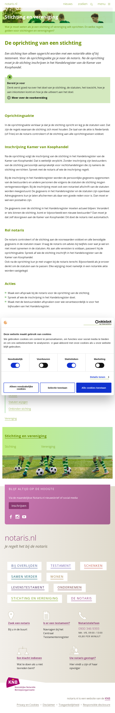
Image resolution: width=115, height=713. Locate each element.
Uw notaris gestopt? (83, 658)
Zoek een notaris (19, 623)
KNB (107, 698)
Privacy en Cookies (28, 704)
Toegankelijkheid (69, 704)
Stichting (10, 446)
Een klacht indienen (29, 658)
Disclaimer (49, 704)
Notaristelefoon (88, 623)
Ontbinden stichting (20, 409)
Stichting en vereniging (26, 435)
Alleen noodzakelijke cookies (21, 387)
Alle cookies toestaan (94, 387)
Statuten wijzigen (18, 402)
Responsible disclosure (96, 704)
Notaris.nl (20, 537)
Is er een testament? (56, 623)
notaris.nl (11, 4)
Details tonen (97, 377)
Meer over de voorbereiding (29, 97)
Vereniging (11, 418)
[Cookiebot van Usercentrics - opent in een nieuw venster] (97, 322)
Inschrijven (18, 506)
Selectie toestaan (57, 387)
